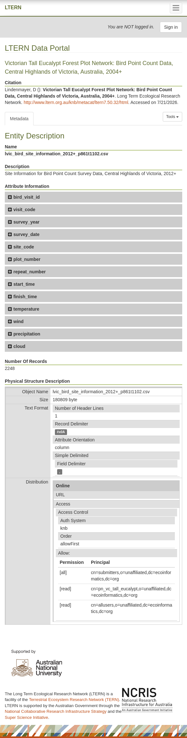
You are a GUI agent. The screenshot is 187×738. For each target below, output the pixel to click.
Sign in (171, 27)
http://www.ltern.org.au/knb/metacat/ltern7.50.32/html (76, 102)
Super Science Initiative (26, 717)
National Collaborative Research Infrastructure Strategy (56, 711)
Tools (172, 116)
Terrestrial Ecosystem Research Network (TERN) (74, 699)
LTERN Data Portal (37, 48)
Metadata (19, 118)
